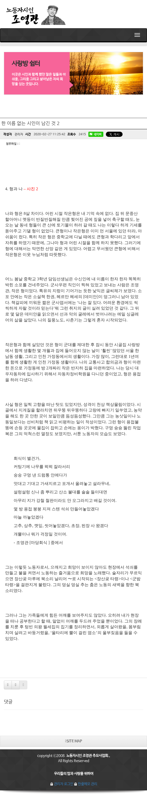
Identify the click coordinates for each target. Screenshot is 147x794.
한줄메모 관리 (85, 784)
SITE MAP (73, 741)
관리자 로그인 (62, 784)
